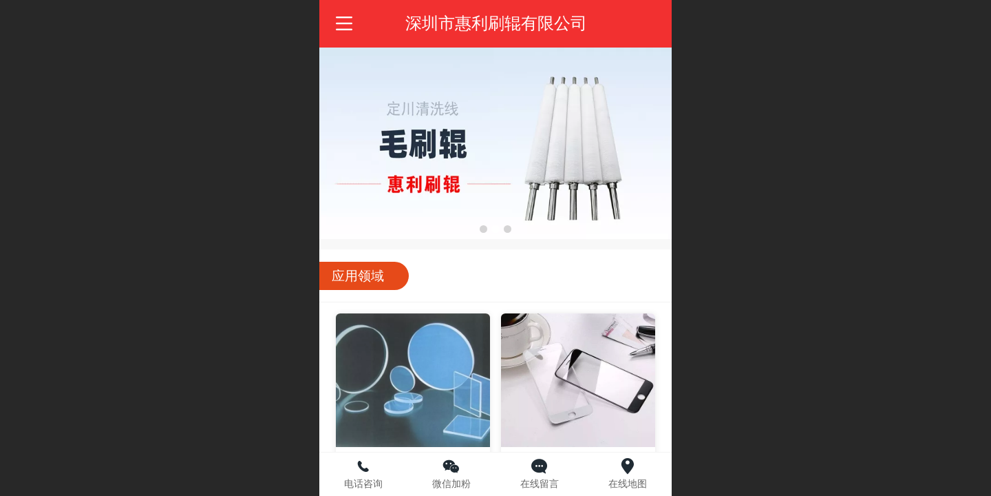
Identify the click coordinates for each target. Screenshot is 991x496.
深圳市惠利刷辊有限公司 (496, 23)
